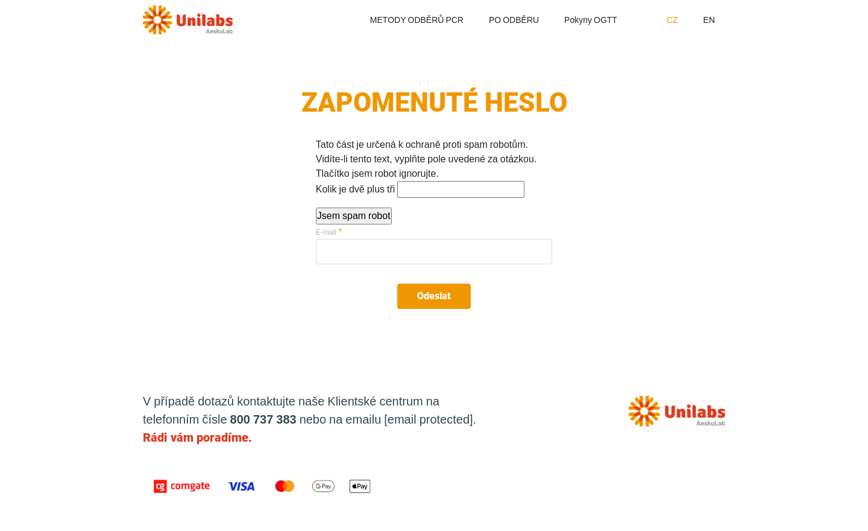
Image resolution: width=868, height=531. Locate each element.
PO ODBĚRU (514, 20)
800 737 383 (263, 419)
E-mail (326, 232)
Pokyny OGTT (590, 20)
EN (709, 20)
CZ (672, 20)
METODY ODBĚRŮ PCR (417, 20)
